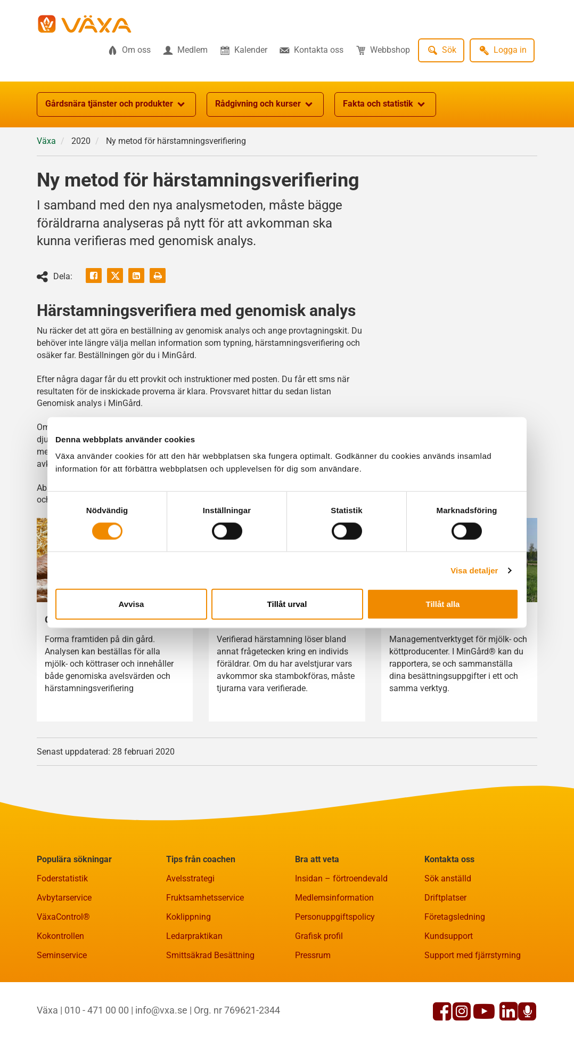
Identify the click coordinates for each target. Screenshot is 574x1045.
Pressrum (313, 955)
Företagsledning (454, 917)
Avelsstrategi (190, 878)
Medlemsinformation (334, 898)
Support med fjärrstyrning (472, 955)
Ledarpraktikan (194, 936)
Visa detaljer (474, 569)
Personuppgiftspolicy (335, 917)
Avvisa (131, 604)
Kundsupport (448, 936)
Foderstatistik (62, 878)
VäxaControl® (63, 917)
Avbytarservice (64, 898)
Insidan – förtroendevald (341, 878)
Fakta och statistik (385, 104)
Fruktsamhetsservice (205, 898)
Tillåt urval (287, 604)
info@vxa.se (161, 1010)
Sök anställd (447, 878)
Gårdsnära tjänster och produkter (116, 104)
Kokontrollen (60, 936)
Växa (46, 141)
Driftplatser (445, 898)
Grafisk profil (319, 936)
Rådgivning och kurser (265, 104)
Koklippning (188, 917)
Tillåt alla (443, 604)
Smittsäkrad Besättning (210, 955)
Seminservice (62, 955)
